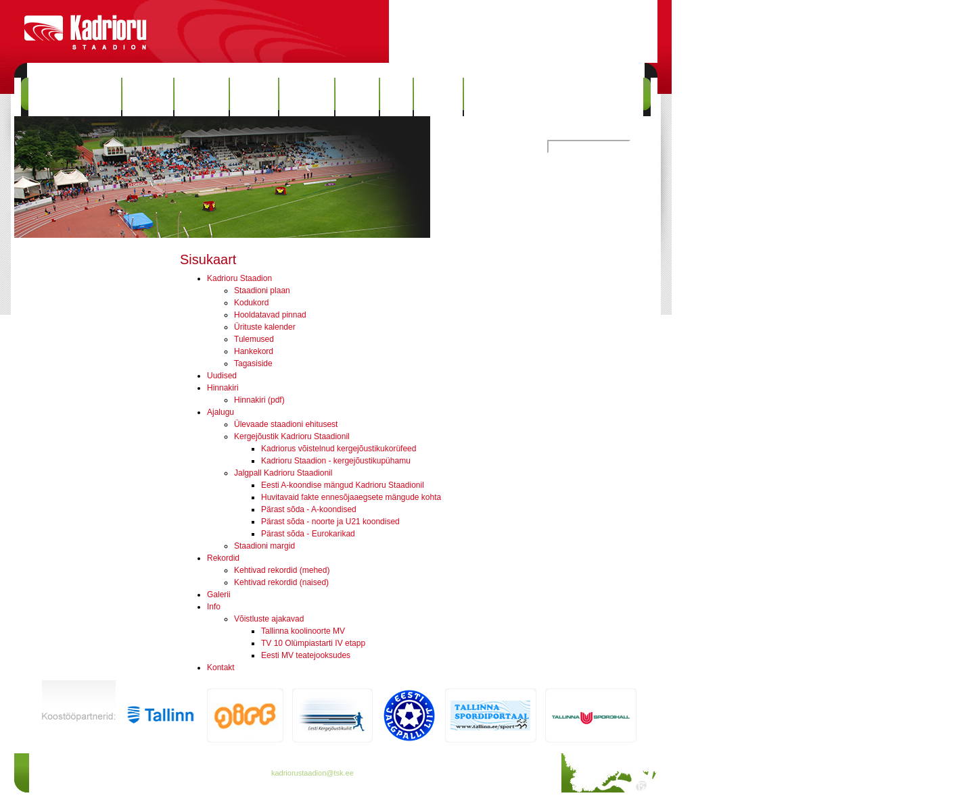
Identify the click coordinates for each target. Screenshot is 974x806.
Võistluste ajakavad (269, 619)
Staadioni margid (264, 546)
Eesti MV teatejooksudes (305, 655)
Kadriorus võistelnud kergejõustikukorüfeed (338, 448)
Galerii (357, 97)
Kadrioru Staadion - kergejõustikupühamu (336, 460)
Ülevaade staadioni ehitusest (286, 424)
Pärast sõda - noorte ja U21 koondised (330, 521)
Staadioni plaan (262, 290)
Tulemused (254, 339)
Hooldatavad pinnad (270, 315)
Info (396, 97)
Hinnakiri (202, 97)
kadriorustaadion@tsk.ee (312, 773)
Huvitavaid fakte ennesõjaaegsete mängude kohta (351, 497)
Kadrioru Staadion (75, 97)
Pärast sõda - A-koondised (308, 509)
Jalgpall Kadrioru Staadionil (283, 473)
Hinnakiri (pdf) (259, 400)
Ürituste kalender (265, 327)
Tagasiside (253, 363)
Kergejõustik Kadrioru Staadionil (292, 436)
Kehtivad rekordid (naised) (281, 582)
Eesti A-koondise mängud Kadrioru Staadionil (342, 485)
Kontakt (438, 97)
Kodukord (251, 302)
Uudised (148, 97)
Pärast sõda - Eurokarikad (308, 533)
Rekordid (306, 97)
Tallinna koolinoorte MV (303, 631)
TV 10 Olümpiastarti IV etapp (313, 643)
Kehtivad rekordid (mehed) (281, 570)
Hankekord (253, 351)
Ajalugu (254, 97)
